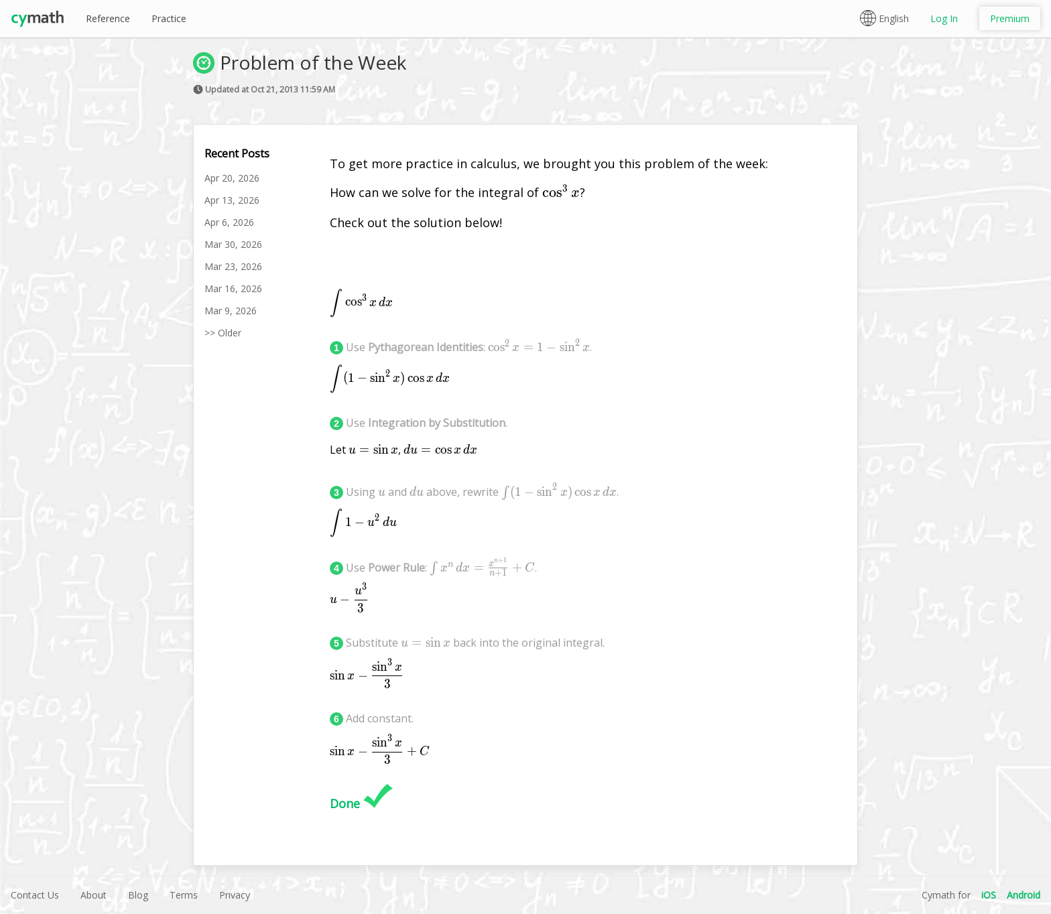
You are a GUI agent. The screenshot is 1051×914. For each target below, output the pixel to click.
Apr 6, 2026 (229, 222)
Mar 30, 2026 (233, 244)
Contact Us (35, 895)
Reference (108, 18)
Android (1023, 895)
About (93, 895)
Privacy (234, 895)
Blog (138, 895)
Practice (168, 18)
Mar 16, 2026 (233, 288)
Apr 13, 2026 (231, 200)
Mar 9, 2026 (230, 310)
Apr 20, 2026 (231, 178)
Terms (184, 895)
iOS (988, 895)
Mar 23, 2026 (233, 266)
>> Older (222, 332)
